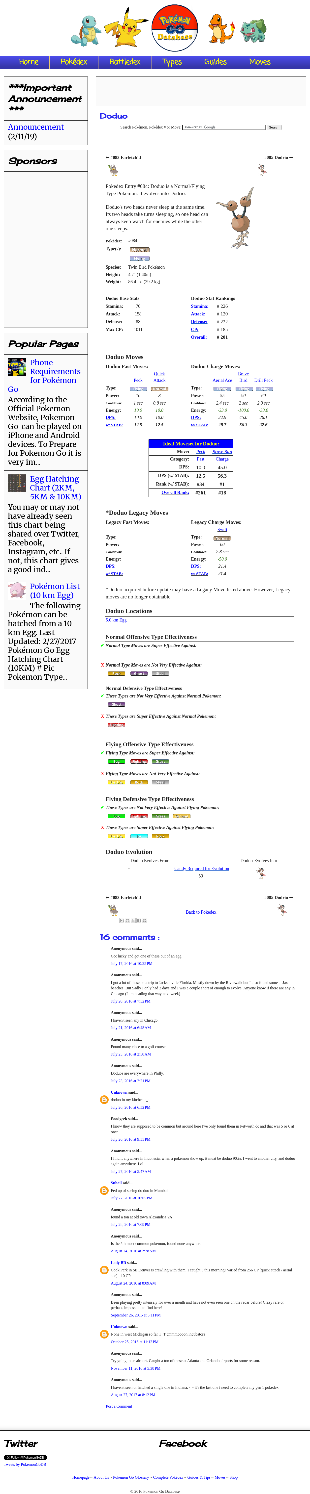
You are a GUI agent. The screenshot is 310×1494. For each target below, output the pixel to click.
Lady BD (119, 1263)
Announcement (36, 127)
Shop (234, 1477)
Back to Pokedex (201, 912)
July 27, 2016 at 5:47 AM (131, 1171)
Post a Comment (119, 1406)
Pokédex (74, 62)
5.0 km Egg (116, 620)
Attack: (198, 313)
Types (172, 62)
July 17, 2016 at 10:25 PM (132, 963)
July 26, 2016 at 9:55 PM (131, 1139)
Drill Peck (263, 380)
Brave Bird (222, 451)
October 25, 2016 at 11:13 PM (134, 1342)
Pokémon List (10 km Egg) (55, 591)
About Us (101, 1477)
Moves (260, 62)
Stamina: (200, 306)
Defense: (199, 321)
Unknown (119, 1092)
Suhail (117, 1183)
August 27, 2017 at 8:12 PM (133, 1395)
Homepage (80, 1477)
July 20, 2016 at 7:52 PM (131, 1001)
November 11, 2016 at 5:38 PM (135, 1368)
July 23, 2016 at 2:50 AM (131, 1054)
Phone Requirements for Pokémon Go (44, 376)
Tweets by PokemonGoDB (25, 1464)
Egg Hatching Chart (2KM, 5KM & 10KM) (55, 487)
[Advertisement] (201, 89)
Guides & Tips (198, 1477)
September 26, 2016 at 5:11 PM (136, 1315)
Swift (222, 529)
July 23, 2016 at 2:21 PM (131, 1081)
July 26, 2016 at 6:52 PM (131, 1107)
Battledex (125, 62)
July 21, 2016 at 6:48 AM (131, 1028)
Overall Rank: (175, 492)
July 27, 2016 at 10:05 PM (132, 1198)
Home (28, 62)
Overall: (199, 337)
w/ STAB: (114, 425)
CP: (194, 329)
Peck (138, 380)
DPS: (111, 417)
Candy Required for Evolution (201, 868)
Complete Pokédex (168, 1477)
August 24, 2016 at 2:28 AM (133, 1251)
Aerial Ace (222, 380)
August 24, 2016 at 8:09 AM (133, 1283)
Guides (215, 62)
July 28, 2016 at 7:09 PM (131, 1224)
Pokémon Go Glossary (131, 1477)
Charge (222, 459)
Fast (200, 459)
